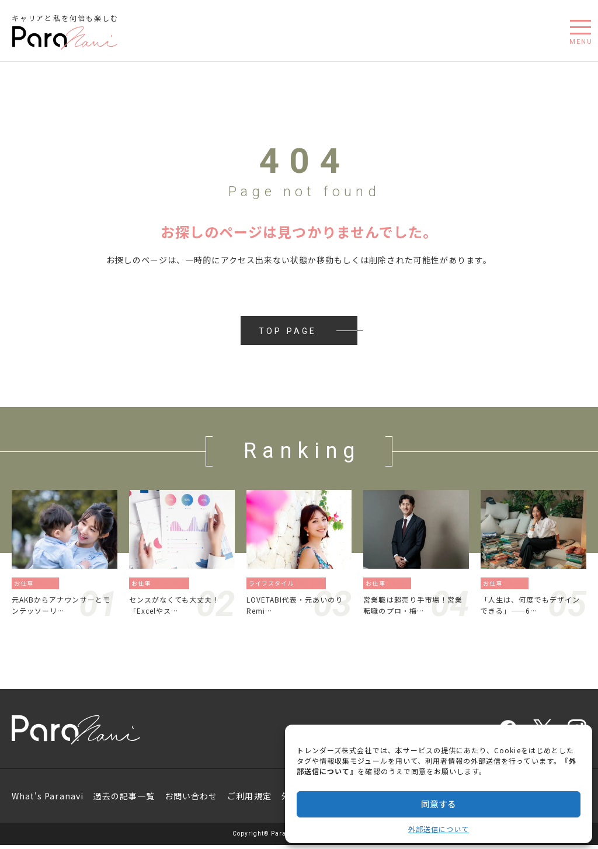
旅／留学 (314, 583)
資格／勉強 (174, 583)
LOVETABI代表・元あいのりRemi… (299, 607)
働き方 (50, 583)
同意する (438, 804)
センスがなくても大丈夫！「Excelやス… (181, 607)
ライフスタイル (272, 583)
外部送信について (438, 829)
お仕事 (24, 583)
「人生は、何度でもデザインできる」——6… (533, 607)
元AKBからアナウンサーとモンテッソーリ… (60, 607)
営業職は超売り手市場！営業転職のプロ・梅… (416, 607)
